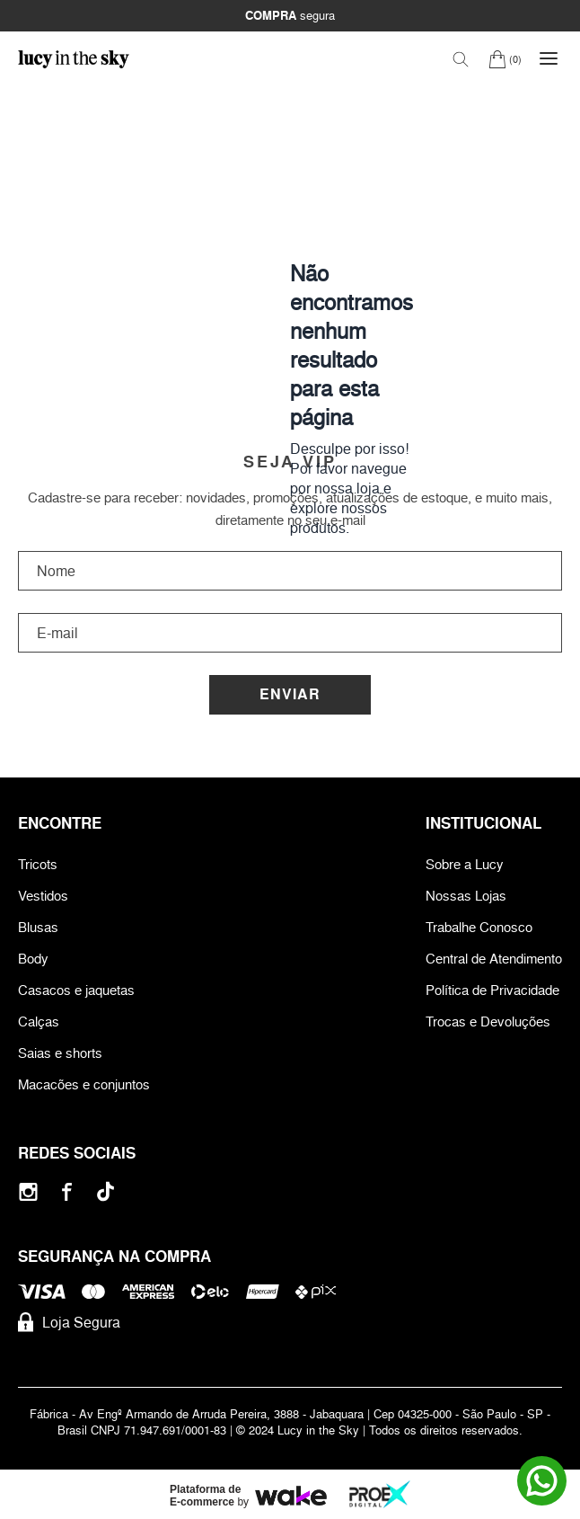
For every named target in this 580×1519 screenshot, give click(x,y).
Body (33, 958)
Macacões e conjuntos (84, 1084)
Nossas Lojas (466, 895)
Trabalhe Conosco (479, 927)
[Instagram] (28, 1191)
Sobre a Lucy (465, 864)
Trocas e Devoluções (488, 1021)
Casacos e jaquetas (76, 990)
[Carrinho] (505, 59)
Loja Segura (69, 1322)
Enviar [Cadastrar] (290, 694)
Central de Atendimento (494, 958)
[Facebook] (67, 1191)
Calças (38, 1021)
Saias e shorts (60, 1053)
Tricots (37, 864)
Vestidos (43, 895)
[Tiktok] (105, 1191)
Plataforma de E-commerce (205, 1495)
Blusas (38, 927)
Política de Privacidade (492, 990)
